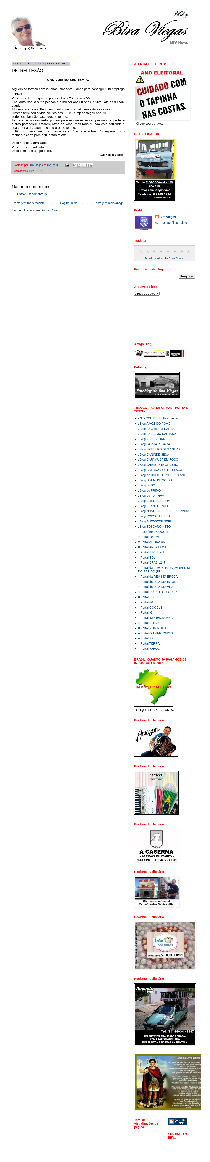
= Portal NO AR (148, 623)
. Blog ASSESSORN (151, 439)
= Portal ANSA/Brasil (152, 547)
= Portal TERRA (149, 643)
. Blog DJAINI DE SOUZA (155, 480)
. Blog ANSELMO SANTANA (157, 433)
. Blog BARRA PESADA (154, 444)
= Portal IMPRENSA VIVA (155, 617)
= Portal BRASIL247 (151, 562)
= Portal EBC (147, 597)
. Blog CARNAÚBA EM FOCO (158, 459)
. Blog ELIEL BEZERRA (154, 501)
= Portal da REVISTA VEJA (156, 586)
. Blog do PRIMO (149, 490)
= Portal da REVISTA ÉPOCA (158, 576)
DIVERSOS (36, 170)
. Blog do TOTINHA (151, 495)
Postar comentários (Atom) (41, 210)
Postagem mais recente (29, 203)
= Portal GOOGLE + (151, 607)
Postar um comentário (32, 194)
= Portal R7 (145, 638)
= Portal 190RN (148, 536)
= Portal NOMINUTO (152, 628)
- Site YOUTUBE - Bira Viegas (158, 418)
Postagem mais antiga (109, 203)
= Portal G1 (145, 602)
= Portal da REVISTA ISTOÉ (157, 581)
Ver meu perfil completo (171, 222)
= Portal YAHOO (149, 648)
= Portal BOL (147, 557)
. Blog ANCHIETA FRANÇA (156, 428)
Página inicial (69, 203)
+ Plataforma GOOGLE (153, 531)
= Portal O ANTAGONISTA (156, 633)
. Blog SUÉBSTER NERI (154, 521)
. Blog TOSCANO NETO (154, 526)
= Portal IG (145, 612)
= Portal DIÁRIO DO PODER (157, 592)
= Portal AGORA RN (151, 542)
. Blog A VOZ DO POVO (154, 423)
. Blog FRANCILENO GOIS (156, 506)
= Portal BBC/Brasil (151, 552)
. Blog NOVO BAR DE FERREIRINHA (163, 511)
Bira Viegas (168, 217)
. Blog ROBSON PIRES (154, 516)
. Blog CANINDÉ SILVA (153, 454)
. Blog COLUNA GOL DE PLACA (160, 470)
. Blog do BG (146, 485)
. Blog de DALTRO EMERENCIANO (162, 475)
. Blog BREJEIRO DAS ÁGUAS (159, 449)
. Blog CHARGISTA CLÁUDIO (158, 464)
